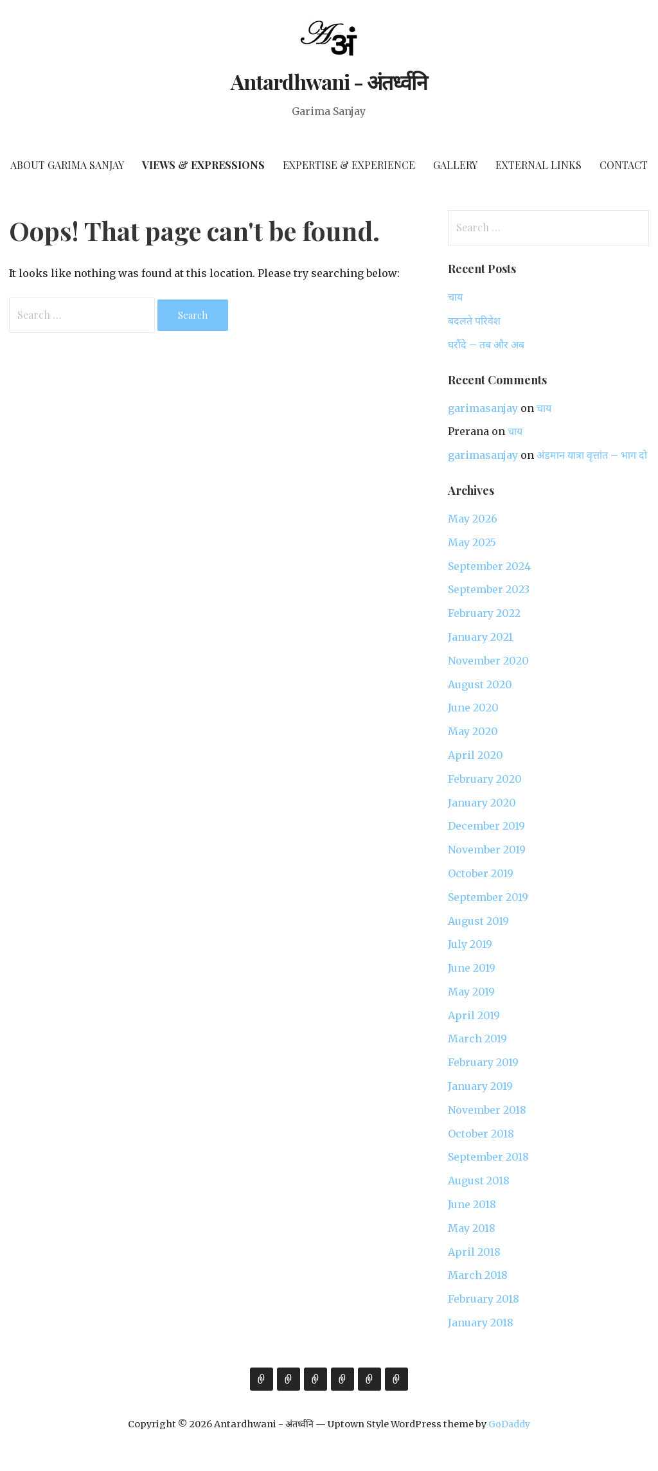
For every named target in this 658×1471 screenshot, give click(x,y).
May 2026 (472, 518)
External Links (538, 165)
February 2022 (484, 613)
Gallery (455, 165)
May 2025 (472, 542)
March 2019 (477, 1038)
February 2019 (483, 1062)
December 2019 (486, 825)
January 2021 (480, 636)
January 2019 (480, 1086)
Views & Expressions (203, 165)
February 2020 (485, 778)
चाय (455, 296)
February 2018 (483, 1298)
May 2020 (473, 731)
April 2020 (475, 755)
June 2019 (471, 967)
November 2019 (487, 849)
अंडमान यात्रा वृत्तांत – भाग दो (592, 455)
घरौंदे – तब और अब (486, 344)
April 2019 (474, 1015)
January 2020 (482, 802)
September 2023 (488, 589)
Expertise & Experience (349, 165)
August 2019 (478, 920)
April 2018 (474, 1251)
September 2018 (488, 1156)
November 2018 (487, 1109)
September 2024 (489, 566)
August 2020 (480, 684)
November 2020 (488, 660)
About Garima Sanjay (67, 165)
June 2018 (472, 1204)
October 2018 (481, 1133)
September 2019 (488, 897)
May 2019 (471, 991)
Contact (624, 165)
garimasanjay (483, 408)
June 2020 (473, 707)
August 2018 (479, 1180)
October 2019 (480, 873)
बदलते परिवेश (474, 320)
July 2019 (470, 944)
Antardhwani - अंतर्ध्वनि (329, 81)
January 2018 (480, 1322)
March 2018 (478, 1275)
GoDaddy (509, 1424)
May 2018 (471, 1228)
